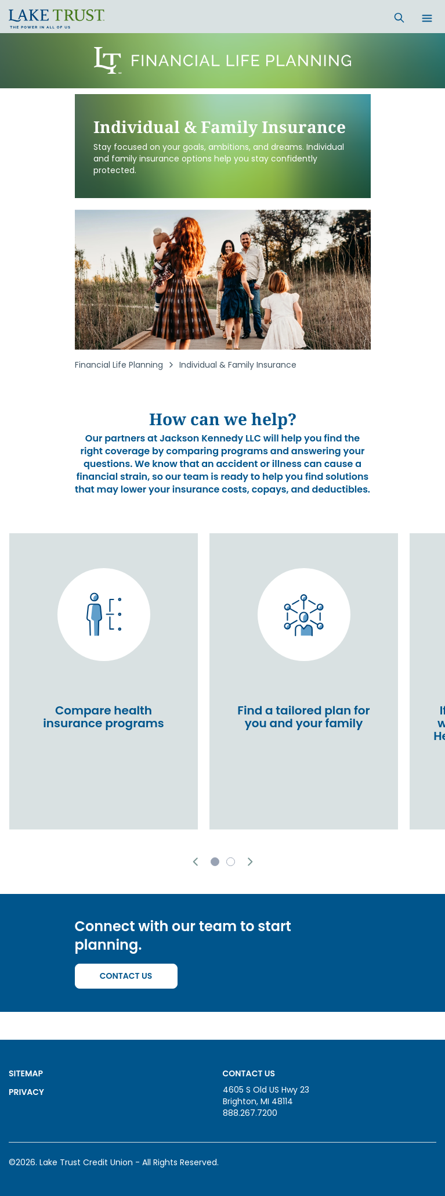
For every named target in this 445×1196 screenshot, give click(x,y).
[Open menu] (427, 19)
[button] (195, 861)
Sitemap (26, 1073)
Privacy (26, 1092)
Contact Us (126, 976)
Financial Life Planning (119, 365)
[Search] (399, 17)
